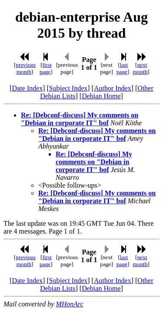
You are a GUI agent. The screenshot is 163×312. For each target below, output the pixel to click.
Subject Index (68, 88)
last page (122, 68)
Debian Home (101, 96)
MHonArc (69, 304)
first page (46, 68)
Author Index (112, 88)
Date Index (27, 88)
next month (140, 68)
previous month (26, 68)
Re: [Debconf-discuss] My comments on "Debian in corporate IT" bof (79, 119)
